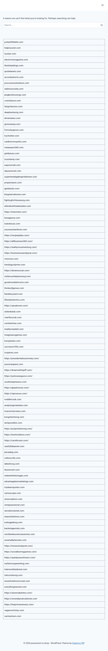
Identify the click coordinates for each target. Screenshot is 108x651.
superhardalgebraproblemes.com (20, 176)
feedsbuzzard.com (13, 294)
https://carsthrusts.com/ (16, 440)
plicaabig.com (11, 452)
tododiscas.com (12, 223)
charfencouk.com (13, 317)
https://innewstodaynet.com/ (18, 546)
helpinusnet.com (12, 48)
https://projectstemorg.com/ (18, 428)
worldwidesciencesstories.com (19, 534)
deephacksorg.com (13, 112)
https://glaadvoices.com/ (16, 387)
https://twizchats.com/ (15, 212)
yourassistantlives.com (15, 229)
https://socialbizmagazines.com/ (20, 551)
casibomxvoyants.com (15, 141)
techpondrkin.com (13, 423)
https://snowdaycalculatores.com (20, 598)
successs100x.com (13, 346)
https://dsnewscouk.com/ (17, 270)
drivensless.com (12, 118)
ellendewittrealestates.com (17, 206)
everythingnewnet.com (15, 587)
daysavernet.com (12, 171)
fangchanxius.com (13, 106)
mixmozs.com (11, 258)
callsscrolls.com (12, 458)
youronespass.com (13, 364)
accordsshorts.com (14, 77)
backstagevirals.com (14, 528)
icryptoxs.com (11, 352)
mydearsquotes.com (14, 487)
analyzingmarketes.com (16, 405)
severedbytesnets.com (15, 540)
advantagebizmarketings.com (19, 481)
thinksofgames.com (14, 288)
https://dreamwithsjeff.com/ (18, 370)
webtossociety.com (13, 89)
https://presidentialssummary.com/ (21, 358)
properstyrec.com (13, 182)
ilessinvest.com (12, 469)
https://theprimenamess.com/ (19, 604)
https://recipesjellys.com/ (17, 235)
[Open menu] (102, 5)
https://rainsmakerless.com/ (18, 592)
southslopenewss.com (15, 382)
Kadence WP (78, 643)
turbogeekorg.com (13, 522)
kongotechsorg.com (14, 417)
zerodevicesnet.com (14, 510)
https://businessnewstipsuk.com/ (20, 253)
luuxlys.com (10, 53)
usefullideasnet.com (14, 446)
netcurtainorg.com (13, 575)
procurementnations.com (16, 83)
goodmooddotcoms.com (16, 282)
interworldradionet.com (15, 569)
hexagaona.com (12, 218)
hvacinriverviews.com (15, 411)
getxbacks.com (11, 188)
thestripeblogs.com (13, 65)
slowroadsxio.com (13, 499)
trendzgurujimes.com (14, 264)
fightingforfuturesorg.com (17, 200)
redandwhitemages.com (16, 475)
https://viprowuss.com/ (15, 393)
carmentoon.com (12, 616)
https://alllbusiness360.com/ (18, 241)
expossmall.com (12, 165)
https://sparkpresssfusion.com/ (20, 557)
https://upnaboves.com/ (16, 305)
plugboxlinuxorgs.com (15, 94)
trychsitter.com (11, 135)
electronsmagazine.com (16, 59)
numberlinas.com (13, 323)
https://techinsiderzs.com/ (17, 434)
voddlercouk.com (12, 399)
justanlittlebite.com (13, 42)
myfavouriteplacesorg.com (17, 276)
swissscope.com (12, 493)
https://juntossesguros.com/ (18, 376)
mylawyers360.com (14, 147)
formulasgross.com (14, 130)
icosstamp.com (12, 159)
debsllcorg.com (12, 463)
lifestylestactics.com (14, 299)
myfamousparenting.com (16, 563)
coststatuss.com (12, 100)
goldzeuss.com (11, 153)
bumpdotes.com (12, 341)
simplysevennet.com (14, 505)
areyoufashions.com (14, 516)
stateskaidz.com (12, 311)
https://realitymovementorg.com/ (20, 247)
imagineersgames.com (15, 335)
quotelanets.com (12, 71)
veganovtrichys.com (14, 610)
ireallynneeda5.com (14, 329)
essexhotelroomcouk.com (17, 581)
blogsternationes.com (15, 194)
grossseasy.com (12, 124)
